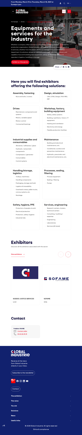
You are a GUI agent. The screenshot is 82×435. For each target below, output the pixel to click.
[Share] (63, 67)
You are (41, 406)
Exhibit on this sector (20, 62)
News (41, 416)
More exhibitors (16, 254)
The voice (41, 401)
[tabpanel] (25, 284)
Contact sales (22, 331)
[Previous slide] (61, 254)
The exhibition (41, 396)
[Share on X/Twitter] (66, 67)
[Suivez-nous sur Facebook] (17, 381)
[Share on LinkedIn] (68, 67)
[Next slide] (68, 254)
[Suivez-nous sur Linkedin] (24, 381)
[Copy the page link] (61, 67)
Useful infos (41, 421)
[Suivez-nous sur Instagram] (21, 381)
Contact (15, 389)
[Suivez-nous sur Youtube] (27, 381)
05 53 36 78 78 (22, 334)
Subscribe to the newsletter (23, 373)
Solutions (41, 411)
